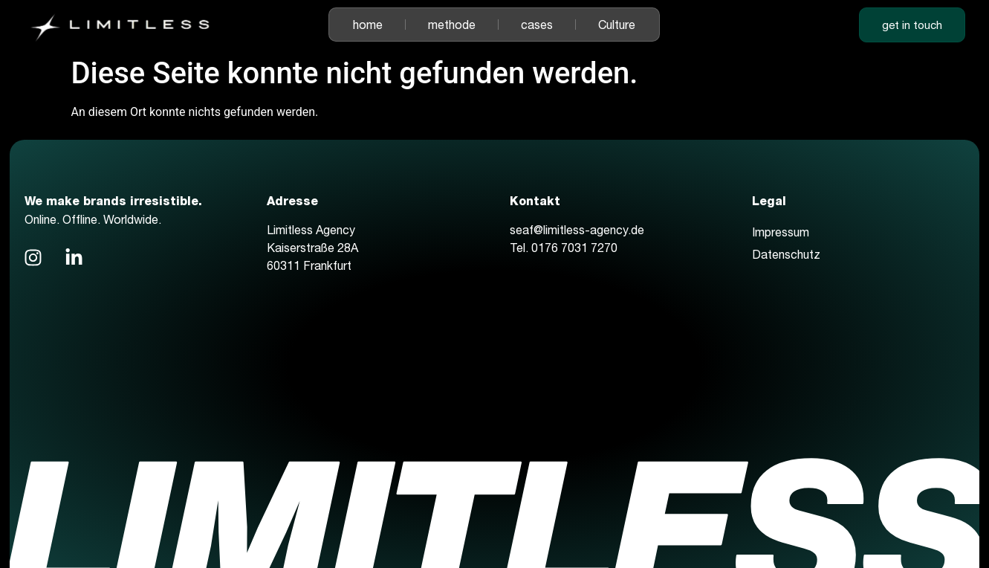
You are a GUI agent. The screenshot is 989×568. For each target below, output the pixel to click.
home (368, 24)
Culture (616, 24)
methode (452, 24)
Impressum (780, 232)
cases (537, 24)
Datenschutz (786, 254)
